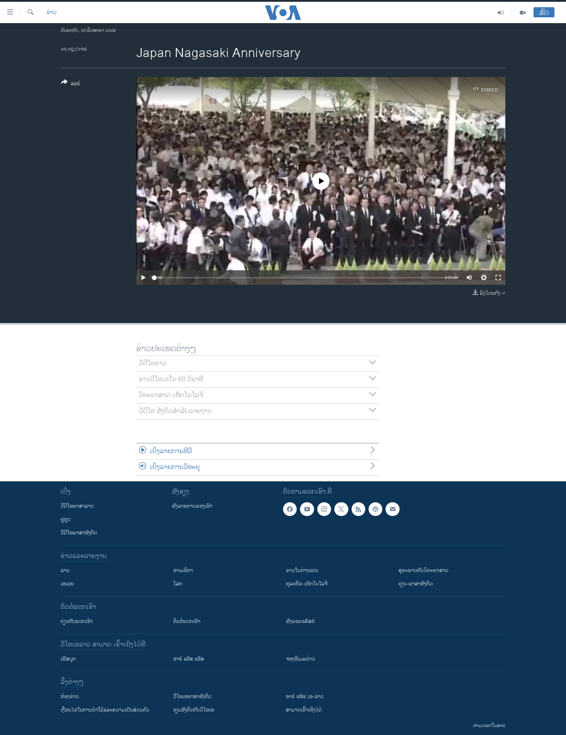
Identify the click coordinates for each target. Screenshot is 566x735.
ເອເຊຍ (67, 584)
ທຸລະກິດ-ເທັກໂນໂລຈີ (306, 584)
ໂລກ (177, 584)
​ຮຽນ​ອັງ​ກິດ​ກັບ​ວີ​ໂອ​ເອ (193, 710)
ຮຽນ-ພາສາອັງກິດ (416, 584)
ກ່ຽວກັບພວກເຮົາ (77, 621)
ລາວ (65, 570)
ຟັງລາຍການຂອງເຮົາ (192, 506)
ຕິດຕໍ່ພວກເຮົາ (186, 621)
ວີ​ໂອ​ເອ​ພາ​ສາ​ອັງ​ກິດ (192, 696)
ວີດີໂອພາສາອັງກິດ (79, 533)
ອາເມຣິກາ (183, 570)
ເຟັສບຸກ (68, 659)
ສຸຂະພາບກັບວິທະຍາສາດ (423, 570)
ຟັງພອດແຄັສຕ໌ (300, 621)
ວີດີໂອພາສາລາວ (77, 506)
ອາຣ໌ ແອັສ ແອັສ (188, 659)
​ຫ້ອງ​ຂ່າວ (70, 696)
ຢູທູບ (66, 519)
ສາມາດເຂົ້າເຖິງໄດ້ (304, 710)
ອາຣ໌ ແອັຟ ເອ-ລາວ (305, 696)
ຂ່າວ (52, 12)
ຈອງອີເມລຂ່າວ (300, 659)
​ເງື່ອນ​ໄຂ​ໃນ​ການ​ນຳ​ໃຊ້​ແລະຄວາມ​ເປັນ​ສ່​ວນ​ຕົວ (105, 710)
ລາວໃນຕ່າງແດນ (302, 570)
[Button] (70, 84)
